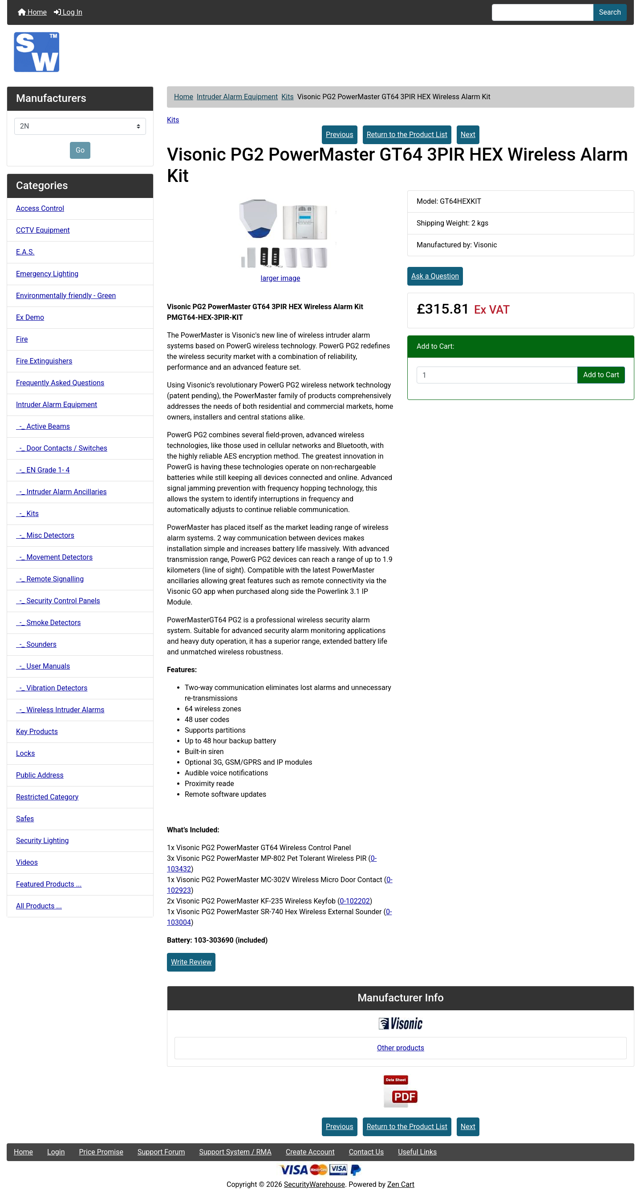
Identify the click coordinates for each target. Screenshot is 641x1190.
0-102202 (354, 901)
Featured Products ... (49, 884)
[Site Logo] (320, 52)
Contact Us (366, 1152)
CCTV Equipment (43, 230)
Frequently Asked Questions (60, 383)
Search (610, 12)
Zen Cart (400, 1184)
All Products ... (39, 906)
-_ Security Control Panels (58, 601)
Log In (68, 12)
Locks (25, 753)
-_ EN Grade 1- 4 (43, 470)
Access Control (40, 208)
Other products (400, 1048)
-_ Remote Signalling (50, 579)
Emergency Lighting (47, 274)
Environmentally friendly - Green (66, 295)
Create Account (310, 1152)
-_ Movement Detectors (54, 557)
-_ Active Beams (43, 426)
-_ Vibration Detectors (51, 688)
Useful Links (417, 1152)
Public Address (40, 775)
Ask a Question (435, 276)
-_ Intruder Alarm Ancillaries (61, 492)
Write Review (191, 962)
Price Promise (101, 1152)
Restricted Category (47, 797)
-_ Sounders (36, 644)
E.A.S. (25, 252)
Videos (27, 862)
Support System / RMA (235, 1152)
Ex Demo (30, 317)
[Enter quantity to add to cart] (497, 375)
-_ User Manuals (43, 666)
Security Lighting (42, 840)
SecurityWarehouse (314, 1184)
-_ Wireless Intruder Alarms (60, 710)
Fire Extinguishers (44, 361)
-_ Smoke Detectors (48, 622)
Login (56, 1152)
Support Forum (161, 1152)
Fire (22, 339)
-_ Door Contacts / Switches (61, 448)
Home (32, 12)
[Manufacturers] (80, 126)
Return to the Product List (407, 134)
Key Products (37, 731)
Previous (339, 134)
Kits (287, 97)
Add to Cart (601, 375)
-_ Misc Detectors (45, 535)
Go (80, 150)
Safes (25, 819)
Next (468, 134)
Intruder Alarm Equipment (237, 97)
